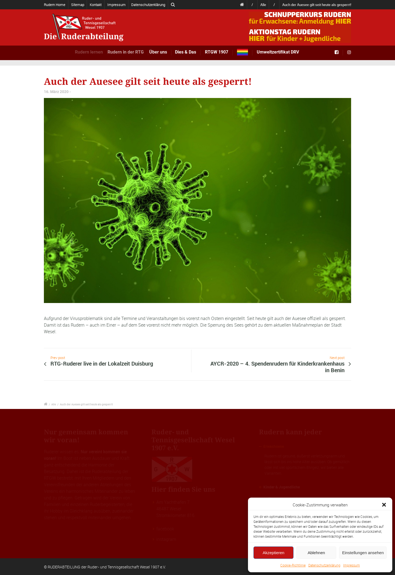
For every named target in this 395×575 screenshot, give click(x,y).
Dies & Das (186, 52)
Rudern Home (54, 4)
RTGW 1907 (216, 52)
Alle (263, 4)
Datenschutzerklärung (324, 565)
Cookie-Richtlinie (293, 565)
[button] (384, 504)
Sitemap (77, 4)
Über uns (162, 52)
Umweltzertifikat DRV (278, 52)
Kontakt (95, 4)
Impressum (351, 565)
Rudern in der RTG (130, 52)
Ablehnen (316, 552)
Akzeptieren (273, 552)
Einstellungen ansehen (363, 552)
